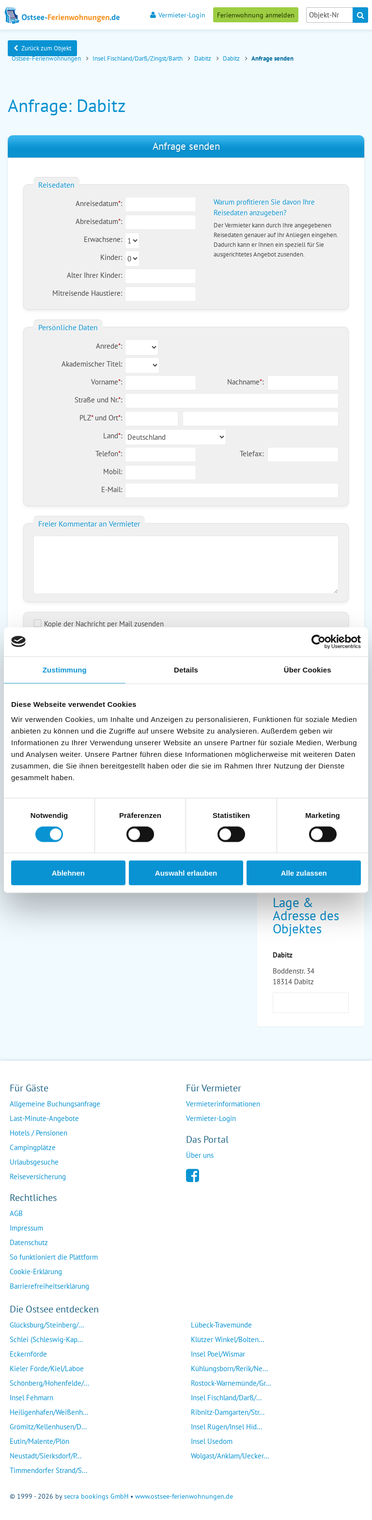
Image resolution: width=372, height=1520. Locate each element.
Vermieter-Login (177, 14)
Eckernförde (28, 1352)
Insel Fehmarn (31, 1396)
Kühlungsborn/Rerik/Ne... (229, 1367)
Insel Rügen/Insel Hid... (226, 1425)
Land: (112, 435)
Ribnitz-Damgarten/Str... (227, 1410)
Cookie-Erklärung (36, 1270)
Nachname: (245, 381)
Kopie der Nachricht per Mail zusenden (98, 623)
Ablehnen (68, 873)
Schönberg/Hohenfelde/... (49, 1381)
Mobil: (112, 471)
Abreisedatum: (99, 221)
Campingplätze (33, 1146)
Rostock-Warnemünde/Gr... (231, 1381)
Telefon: (108, 453)
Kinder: (111, 257)
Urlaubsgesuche (34, 1160)
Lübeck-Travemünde (221, 1323)
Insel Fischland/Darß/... (226, 1396)
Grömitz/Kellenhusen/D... (48, 1425)
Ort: (115, 417)
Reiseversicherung (38, 1175)
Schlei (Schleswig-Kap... (46, 1338)
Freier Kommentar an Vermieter (89, 523)
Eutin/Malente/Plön (39, 1439)
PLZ (87, 417)
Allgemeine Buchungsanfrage (55, 1102)
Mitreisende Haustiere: (87, 293)
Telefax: (252, 453)
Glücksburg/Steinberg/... (47, 1323)
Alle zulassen (304, 873)
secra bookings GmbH (96, 1494)
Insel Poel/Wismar (218, 1352)
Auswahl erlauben (186, 873)
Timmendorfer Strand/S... (48, 1468)
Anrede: (109, 346)
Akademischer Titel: (92, 363)
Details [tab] (186, 669)
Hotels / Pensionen (38, 1131)
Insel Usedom (211, 1439)
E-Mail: (111, 489)
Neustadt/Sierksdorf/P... (45, 1454)
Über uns (200, 1153)
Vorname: (106, 381)
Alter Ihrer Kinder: (94, 275)
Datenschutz (29, 1241)
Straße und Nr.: (98, 399)
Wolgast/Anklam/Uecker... (230, 1454)
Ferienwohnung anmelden (255, 14)
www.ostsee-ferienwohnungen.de (184, 1494)
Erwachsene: (103, 239)
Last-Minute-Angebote (44, 1116)
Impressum (26, 1226)
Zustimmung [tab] (65, 669)
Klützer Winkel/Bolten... (227, 1338)
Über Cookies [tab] (307, 669)
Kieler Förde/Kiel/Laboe (47, 1367)
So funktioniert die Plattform (54, 1255)
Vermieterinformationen (223, 1102)
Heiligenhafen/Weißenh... (49, 1410)
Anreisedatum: (99, 203)
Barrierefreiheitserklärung (49, 1284)
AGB (16, 1211)
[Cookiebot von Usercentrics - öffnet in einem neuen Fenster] (318, 641)
